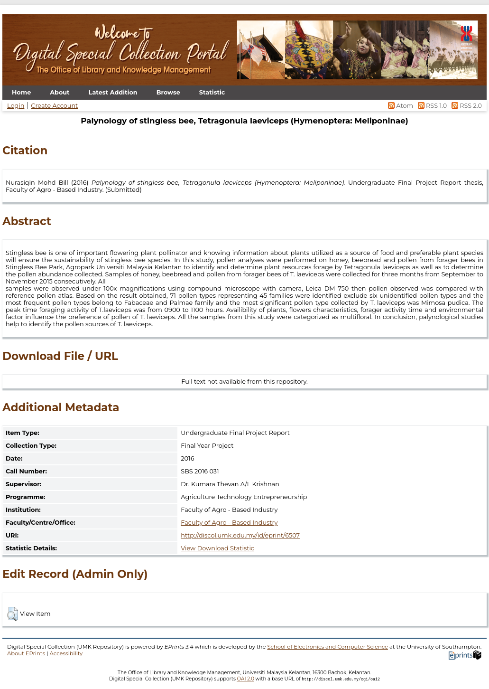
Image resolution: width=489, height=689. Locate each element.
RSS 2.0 (465, 105)
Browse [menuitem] (168, 92)
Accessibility (66, 653)
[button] (12, 614)
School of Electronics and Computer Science (327, 646)
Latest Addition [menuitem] (113, 92)
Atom (400, 105)
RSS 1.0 (431, 105)
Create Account (54, 105)
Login (15, 105)
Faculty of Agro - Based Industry (229, 522)
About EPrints (26, 653)
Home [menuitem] (21, 92)
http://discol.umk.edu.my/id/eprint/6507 (240, 535)
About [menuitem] (59, 92)
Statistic (212, 92)
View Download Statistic (217, 548)
